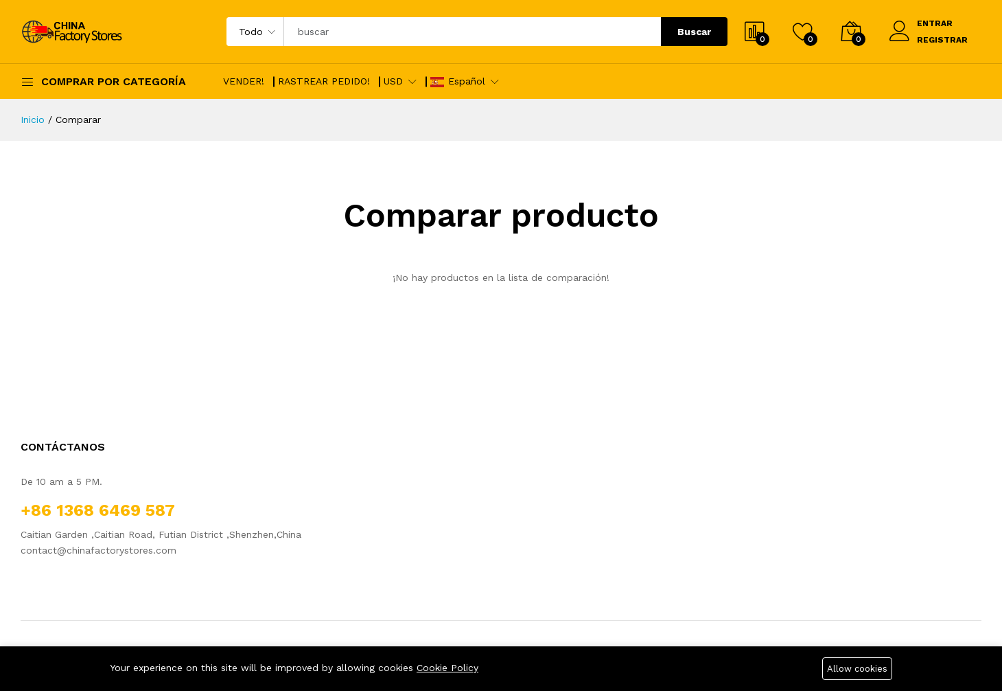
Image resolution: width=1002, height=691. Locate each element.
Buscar (694, 31)
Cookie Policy (447, 667)
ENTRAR (935, 23)
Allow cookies (857, 669)
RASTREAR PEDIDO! (324, 81)
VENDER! (243, 81)
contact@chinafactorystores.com (98, 550)
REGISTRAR (942, 40)
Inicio (33, 119)
